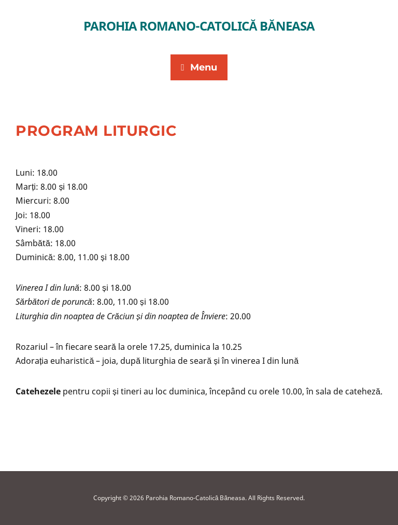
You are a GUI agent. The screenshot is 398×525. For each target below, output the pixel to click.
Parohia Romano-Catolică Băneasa (199, 25)
